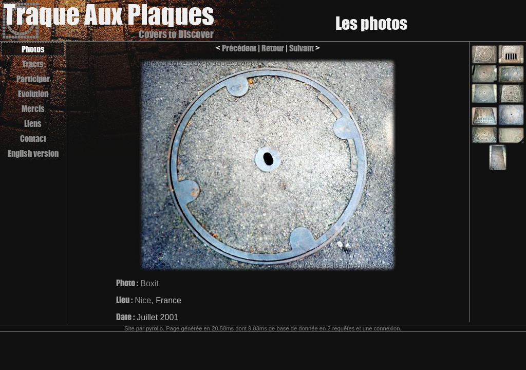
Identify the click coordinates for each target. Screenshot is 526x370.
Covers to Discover (176, 34)
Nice (143, 300)
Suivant (301, 48)
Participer (33, 78)
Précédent (239, 48)
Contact (33, 138)
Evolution (33, 93)
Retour (272, 48)
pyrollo (154, 328)
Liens (33, 123)
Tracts (33, 64)
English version (33, 153)
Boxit (149, 283)
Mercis (33, 108)
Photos (33, 49)
